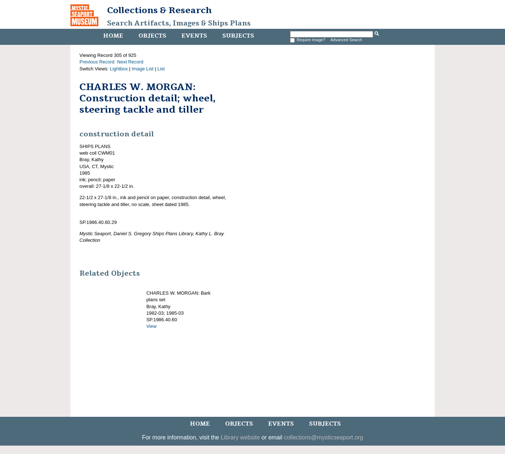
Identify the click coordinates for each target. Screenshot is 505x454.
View (151, 326)
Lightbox (119, 68)
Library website (240, 437)
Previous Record (96, 62)
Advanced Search (346, 40)
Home (113, 36)
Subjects (238, 36)
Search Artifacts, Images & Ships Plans (179, 23)
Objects (152, 36)
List (161, 68)
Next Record (130, 62)
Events (194, 36)
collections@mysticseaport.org (323, 437)
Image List (142, 68)
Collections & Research (159, 10)
